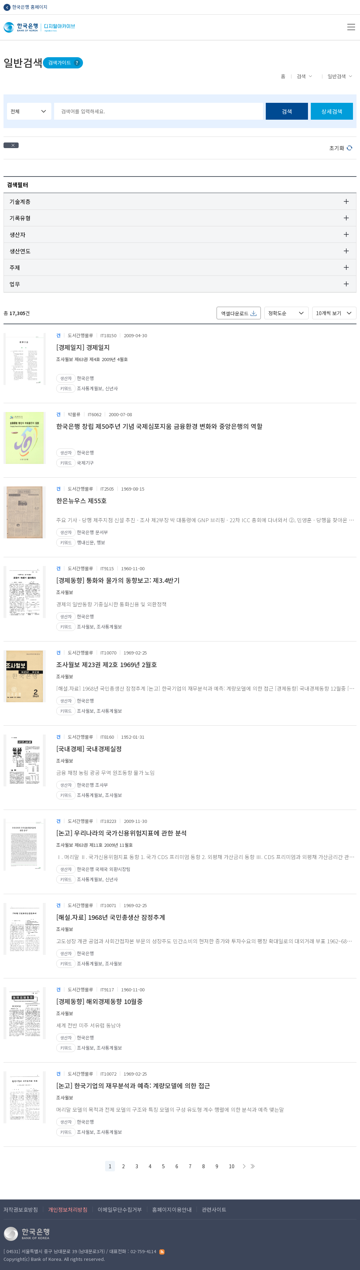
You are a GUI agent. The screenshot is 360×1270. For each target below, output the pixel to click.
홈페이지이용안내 (172, 1209)
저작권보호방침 (21, 1209)
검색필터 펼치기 (346, 184)
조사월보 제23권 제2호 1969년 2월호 (106, 664)
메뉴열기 (351, 27)
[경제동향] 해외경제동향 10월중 (99, 1001)
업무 (14, 284)
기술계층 (20, 201)
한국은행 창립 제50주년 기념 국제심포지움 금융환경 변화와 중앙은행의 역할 (159, 426)
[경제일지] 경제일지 (83, 347)
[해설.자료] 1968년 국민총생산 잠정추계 (110, 917)
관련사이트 (214, 1209)
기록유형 (20, 218)
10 (231, 1166)
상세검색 (331, 111)
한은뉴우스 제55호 (81, 500)
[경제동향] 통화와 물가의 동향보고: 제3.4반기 (118, 580)
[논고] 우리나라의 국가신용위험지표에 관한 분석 (121, 832)
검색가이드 (59, 62)
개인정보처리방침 (68, 1209)
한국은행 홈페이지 (29, 7)
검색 (301, 76)
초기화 (336, 148)
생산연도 (20, 251)
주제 (14, 267)
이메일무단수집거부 (120, 1209)
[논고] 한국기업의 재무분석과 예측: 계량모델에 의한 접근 (133, 1085)
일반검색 (337, 76)
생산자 (17, 234)
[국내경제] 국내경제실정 (89, 748)
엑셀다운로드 (235, 313)
